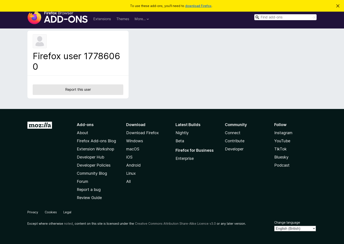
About (82, 132)
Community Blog (92, 173)
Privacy (32, 212)
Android (133, 165)
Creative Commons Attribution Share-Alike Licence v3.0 (175, 223)
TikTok (280, 149)
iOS (129, 157)
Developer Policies (94, 165)
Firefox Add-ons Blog (96, 141)
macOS (132, 149)
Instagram (283, 132)
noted (68, 223)
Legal (67, 212)
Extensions (102, 19)
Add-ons (85, 124)
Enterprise (185, 158)
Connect (232, 132)
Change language (287, 222)
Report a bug (89, 189)
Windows (134, 141)
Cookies (51, 212)
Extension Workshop (95, 149)
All (128, 181)
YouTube (282, 141)
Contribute (234, 141)
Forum (82, 181)
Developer (234, 149)
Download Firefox (142, 132)
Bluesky (281, 157)
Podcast (282, 165)
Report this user (78, 89)
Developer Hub (90, 157)
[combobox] (285, 17)
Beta (180, 141)
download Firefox (198, 6)
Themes (122, 19)
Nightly (182, 132)
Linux (131, 173)
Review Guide (89, 197)
